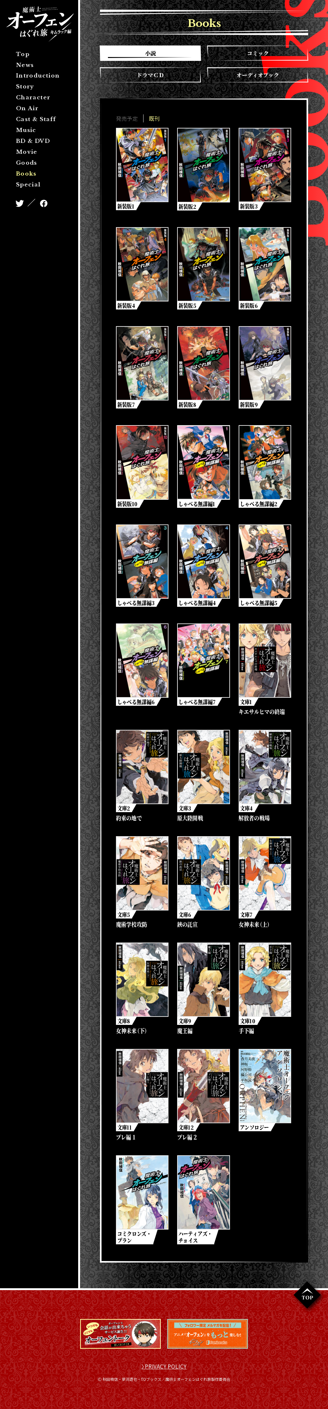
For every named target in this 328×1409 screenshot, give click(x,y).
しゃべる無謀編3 (136, 605)
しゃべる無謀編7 (197, 705)
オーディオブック (257, 75)
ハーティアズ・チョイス (195, 1243)
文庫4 (246, 812)
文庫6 (185, 919)
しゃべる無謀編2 (258, 505)
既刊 (154, 118)
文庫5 (124, 919)
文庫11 (125, 1133)
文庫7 (246, 919)
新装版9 (249, 405)
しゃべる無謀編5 (258, 605)
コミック (258, 53)
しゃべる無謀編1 (197, 505)
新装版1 (126, 206)
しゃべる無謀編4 (197, 605)
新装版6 (249, 306)
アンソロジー (254, 1133)
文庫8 (124, 1026)
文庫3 (185, 812)
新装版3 (249, 206)
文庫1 (246, 705)
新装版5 (187, 306)
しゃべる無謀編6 (136, 705)
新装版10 (128, 505)
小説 (150, 53)
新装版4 (126, 306)
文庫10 (247, 1026)
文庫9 (185, 1026)
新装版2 (187, 206)
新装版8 (188, 405)
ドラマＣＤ (150, 75)
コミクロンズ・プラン (135, 1243)
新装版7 (126, 405)
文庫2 (124, 812)
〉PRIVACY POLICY (164, 1374)
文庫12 (186, 1133)
